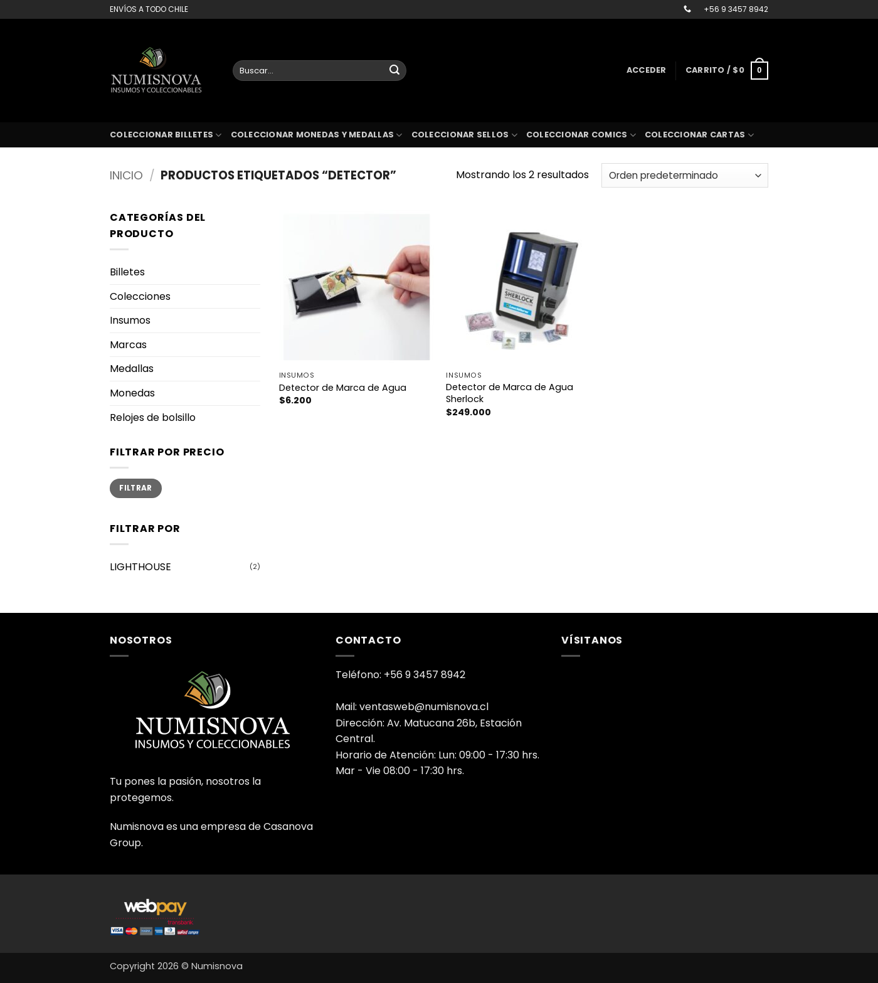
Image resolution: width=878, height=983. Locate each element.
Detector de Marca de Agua (342, 388)
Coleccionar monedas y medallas (317, 135)
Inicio (126, 175)
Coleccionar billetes (166, 135)
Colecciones (140, 296)
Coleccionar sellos (464, 135)
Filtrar (135, 488)
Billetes (127, 272)
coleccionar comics (581, 135)
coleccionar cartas (699, 135)
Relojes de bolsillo (153, 417)
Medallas (132, 368)
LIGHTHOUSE (140, 567)
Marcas (128, 344)
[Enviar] (394, 71)
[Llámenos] (687, 9)
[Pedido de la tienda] (684, 175)
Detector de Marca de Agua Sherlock (509, 393)
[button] (647, 70)
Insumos (130, 320)
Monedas (132, 393)
